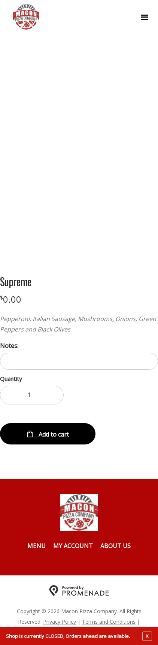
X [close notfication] (147, 636)
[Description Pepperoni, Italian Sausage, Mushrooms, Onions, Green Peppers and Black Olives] (79, 324)
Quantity (11, 378)
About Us (115, 546)
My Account (73, 546)
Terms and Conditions (109, 621)
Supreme (15, 281)
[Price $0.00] (10, 299)
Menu (36, 546)
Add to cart (53, 434)
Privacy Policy (59, 621)
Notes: (9, 346)
